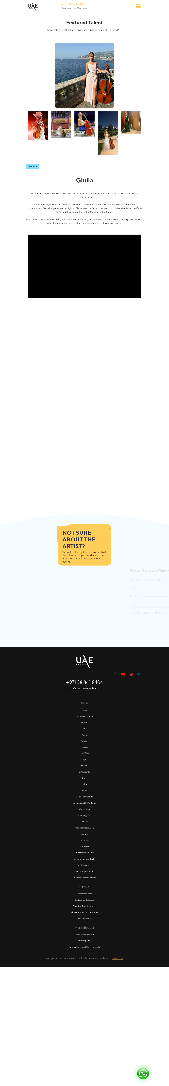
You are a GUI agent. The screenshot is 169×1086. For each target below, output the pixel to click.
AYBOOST (117, 958)
